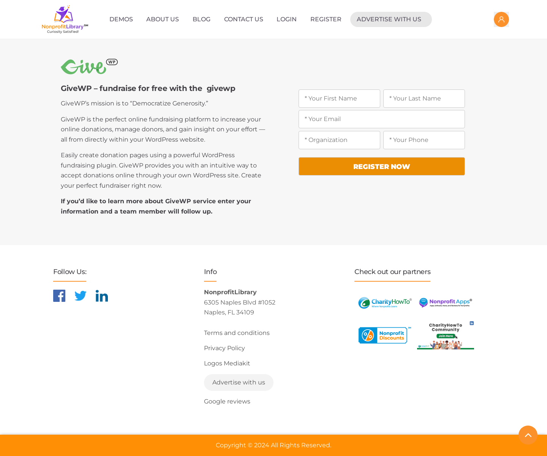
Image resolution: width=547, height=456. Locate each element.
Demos (121, 19)
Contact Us (243, 19)
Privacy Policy (224, 348)
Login (287, 19)
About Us (162, 19)
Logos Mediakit (227, 363)
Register (325, 19)
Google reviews (227, 401)
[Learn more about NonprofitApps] (445, 303)
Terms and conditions (237, 332)
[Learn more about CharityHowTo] (384, 303)
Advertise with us (389, 19)
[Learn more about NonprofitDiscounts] (384, 335)
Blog (201, 19)
